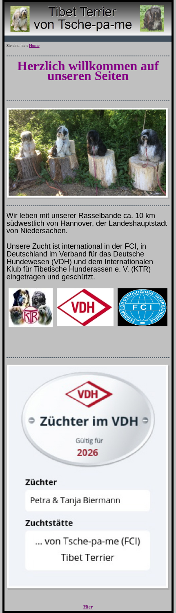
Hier (88, 607)
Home (34, 45)
